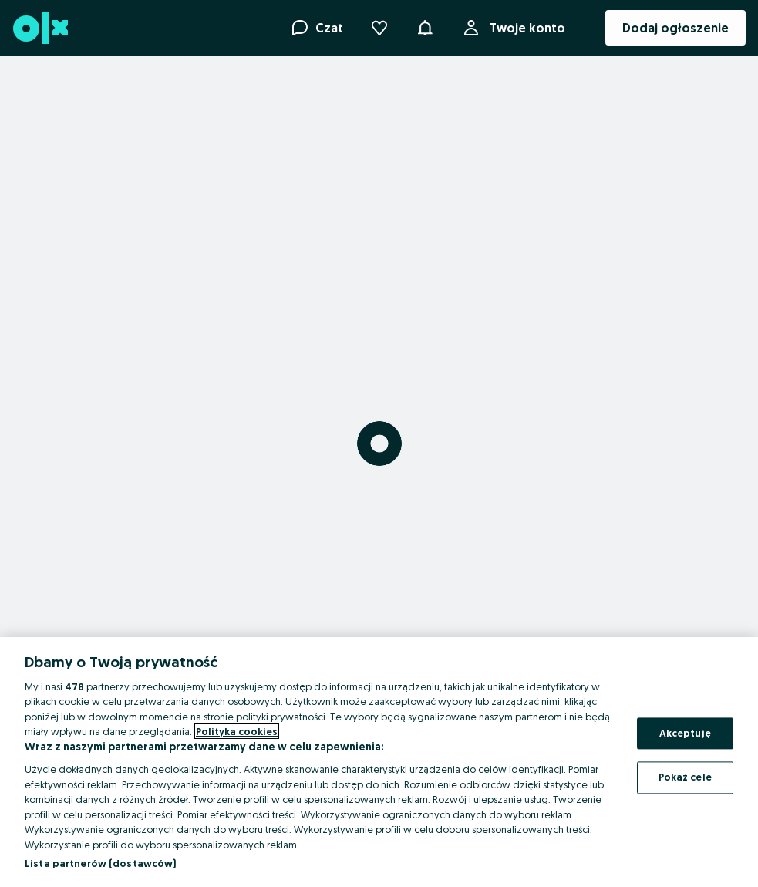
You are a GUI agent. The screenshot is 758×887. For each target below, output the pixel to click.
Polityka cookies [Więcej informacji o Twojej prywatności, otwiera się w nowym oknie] (237, 731)
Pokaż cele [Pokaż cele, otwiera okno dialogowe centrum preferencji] (685, 777)
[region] (379, 762)
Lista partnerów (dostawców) (101, 863)
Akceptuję (685, 733)
